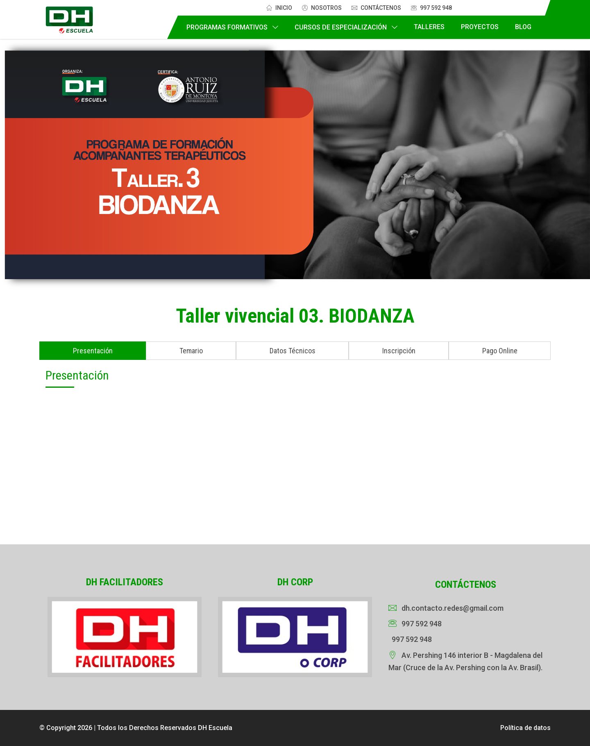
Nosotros (322, 8)
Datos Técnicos (292, 350)
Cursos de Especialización (341, 27)
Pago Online (499, 350)
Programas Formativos (227, 27)
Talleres (429, 27)
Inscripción (398, 350)
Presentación (93, 350)
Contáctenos (376, 8)
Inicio (279, 8)
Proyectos (480, 27)
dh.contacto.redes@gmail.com (453, 608)
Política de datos (525, 728)
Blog (523, 27)
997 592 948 (431, 8)
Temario (191, 350)
